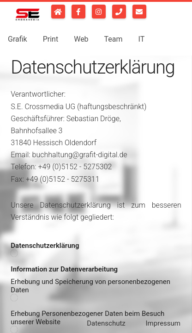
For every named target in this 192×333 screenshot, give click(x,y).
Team (113, 38)
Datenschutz (106, 323)
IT (141, 38)
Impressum (163, 323)
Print (50, 38)
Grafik (17, 38)
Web (81, 38)
